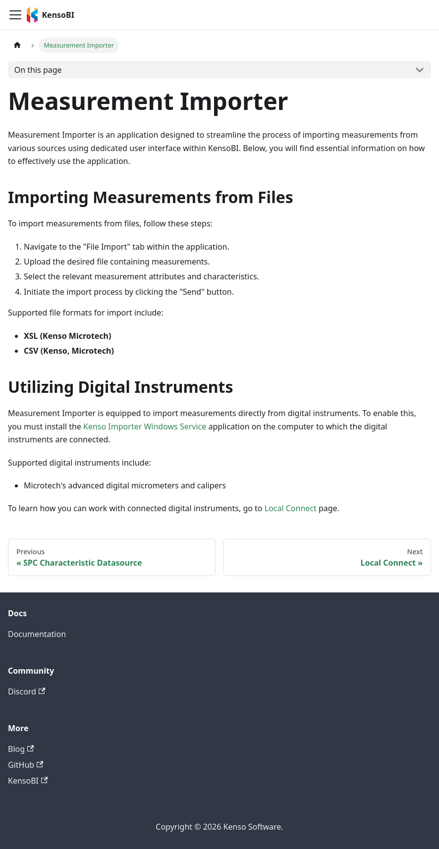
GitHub (25, 764)
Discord (26, 691)
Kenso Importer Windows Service (144, 426)
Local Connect (291, 508)
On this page (38, 69)
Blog (21, 748)
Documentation (37, 634)
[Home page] (17, 45)
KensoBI (28, 780)
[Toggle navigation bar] (15, 14)
